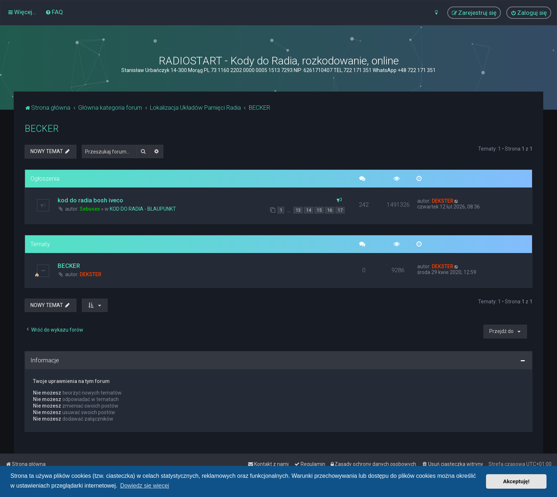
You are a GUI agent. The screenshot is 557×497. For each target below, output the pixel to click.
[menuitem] (54, 12)
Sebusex (90, 209)
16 (329, 210)
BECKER (42, 128)
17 (340, 210)
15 (319, 210)
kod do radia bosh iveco (90, 200)
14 (308, 210)
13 (298, 210)
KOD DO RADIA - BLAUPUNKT (143, 209)
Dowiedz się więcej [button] (144, 486)
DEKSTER (442, 201)
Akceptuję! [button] (516, 481)
